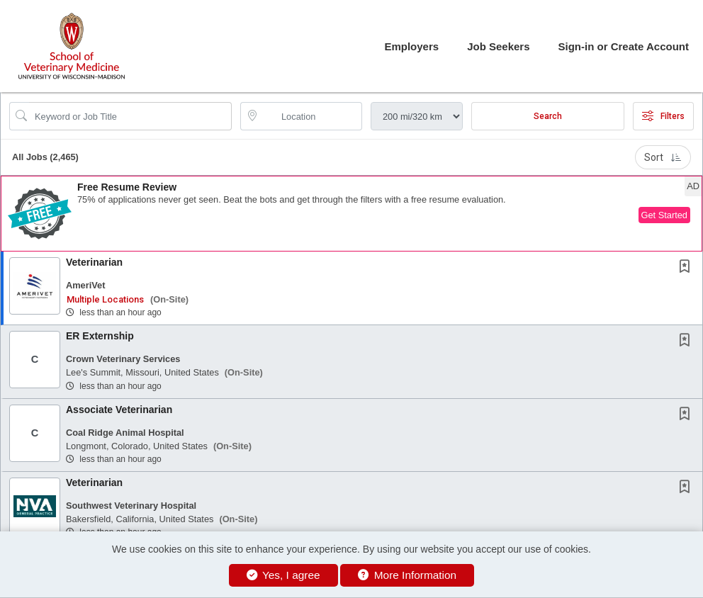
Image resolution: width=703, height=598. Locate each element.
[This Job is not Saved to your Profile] (687, 267)
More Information (407, 575)
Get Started (664, 215)
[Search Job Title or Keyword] (130, 116)
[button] (351, 214)
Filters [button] (663, 116)
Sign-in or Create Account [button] (623, 46)
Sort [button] (663, 157)
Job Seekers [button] (498, 46)
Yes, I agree (283, 575)
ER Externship (100, 336)
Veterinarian (94, 262)
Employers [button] (411, 46)
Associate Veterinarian (119, 409)
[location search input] (311, 116)
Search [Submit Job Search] (548, 116)
